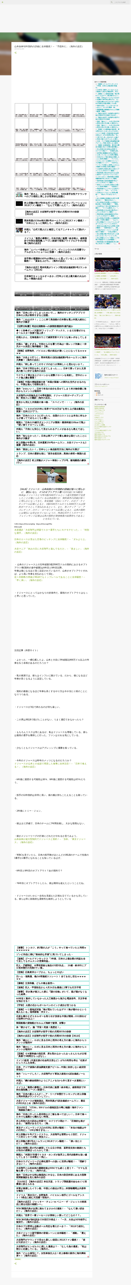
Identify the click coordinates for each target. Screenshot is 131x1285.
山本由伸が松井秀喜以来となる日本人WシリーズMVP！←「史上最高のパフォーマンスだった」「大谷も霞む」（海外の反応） (107, 352)
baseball (17, 1259)
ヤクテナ (97, 428)
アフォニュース (99, 412)
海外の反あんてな (99, 434)
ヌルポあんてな (99, 423)
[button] (15, 53)
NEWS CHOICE (99, 408)
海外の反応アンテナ (100, 438)
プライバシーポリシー (100, 386)
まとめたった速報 (99, 425)
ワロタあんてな (99, 432)
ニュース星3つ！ (99, 421)
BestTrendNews (99, 406)
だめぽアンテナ (99, 417)
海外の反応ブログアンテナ (102, 439)
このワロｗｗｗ (99, 414)
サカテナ (97, 415)
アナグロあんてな (99, 410)
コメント (99, 395)
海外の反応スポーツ (111, 375)
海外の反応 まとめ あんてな (102, 436)
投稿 (98, 393)
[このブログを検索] (120, 2)
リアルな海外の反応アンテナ (102, 430)
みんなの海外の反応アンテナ (102, 427)
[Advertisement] (55, 13)
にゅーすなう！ (99, 419)
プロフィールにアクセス (111, 377)
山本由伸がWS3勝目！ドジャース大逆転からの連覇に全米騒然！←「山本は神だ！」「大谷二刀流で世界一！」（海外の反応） (106, 276)
